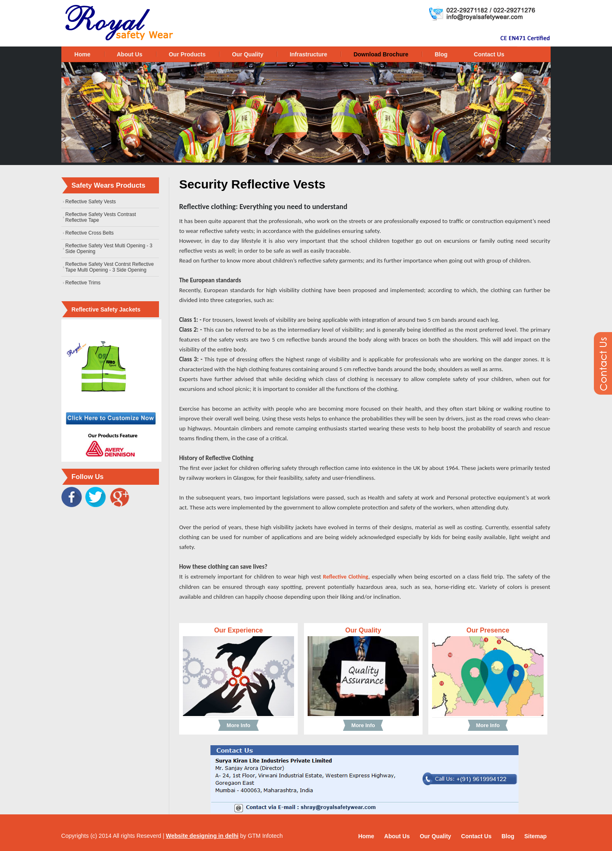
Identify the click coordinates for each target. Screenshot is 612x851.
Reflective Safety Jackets (106, 309)
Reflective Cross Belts (89, 233)
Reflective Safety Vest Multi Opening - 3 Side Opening (108, 248)
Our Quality (247, 54)
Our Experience (238, 630)
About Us (129, 54)
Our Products (187, 54)
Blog (440, 54)
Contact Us (489, 54)
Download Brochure (380, 54)
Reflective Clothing (345, 576)
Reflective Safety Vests (90, 202)
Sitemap (535, 836)
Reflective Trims (82, 283)
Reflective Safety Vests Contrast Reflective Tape (100, 217)
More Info (238, 725)
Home (83, 54)
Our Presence (487, 630)
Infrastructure (308, 54)
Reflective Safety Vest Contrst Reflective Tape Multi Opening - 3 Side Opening (109, 267)
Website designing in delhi (202, 835)
